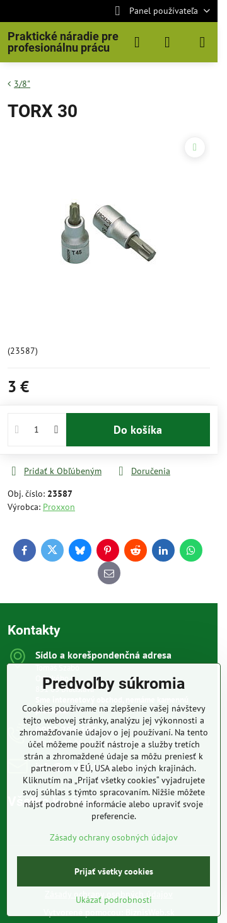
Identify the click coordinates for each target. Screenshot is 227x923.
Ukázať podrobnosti (114, 899)
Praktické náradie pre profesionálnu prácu (63, 42)
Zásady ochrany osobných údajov (114, 837)
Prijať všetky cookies (113, 871)
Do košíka (138, 429)
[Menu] (202, 42)
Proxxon (59, 506)
